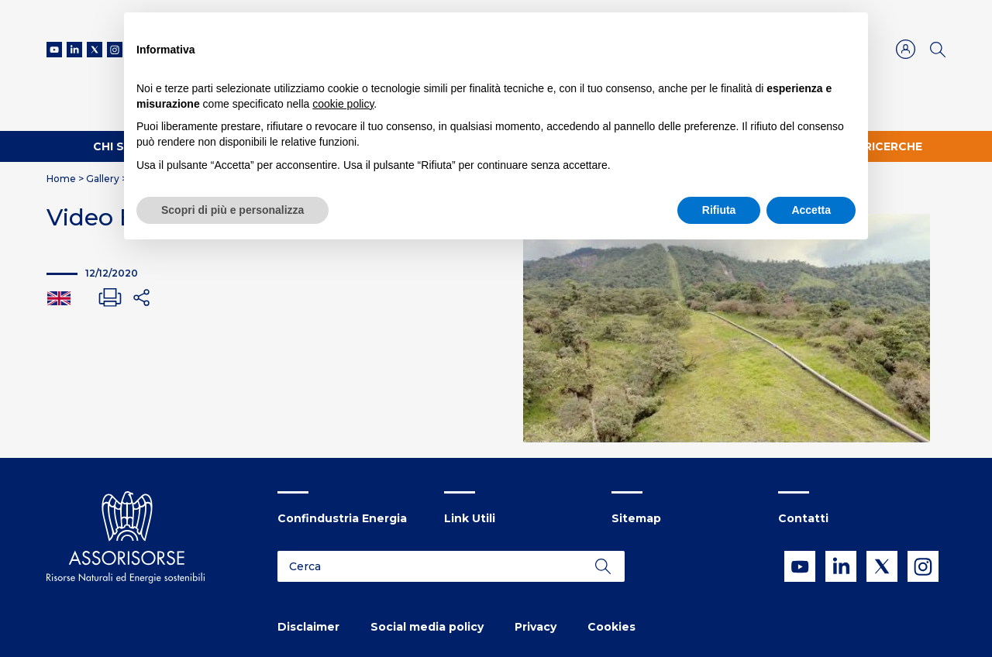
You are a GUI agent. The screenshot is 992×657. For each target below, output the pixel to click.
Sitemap (636, 518)
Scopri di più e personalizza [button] (232, 210)
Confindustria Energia (342, 518)
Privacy (535, 627)
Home (61, 178)
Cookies (611, 627)
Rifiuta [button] (719, 210)
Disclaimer (308, 627)
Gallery (102, 178)
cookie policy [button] (343, 104)
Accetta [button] (811, 210)
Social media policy (427, 627)
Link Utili (469, 518)
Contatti (803, 518)
